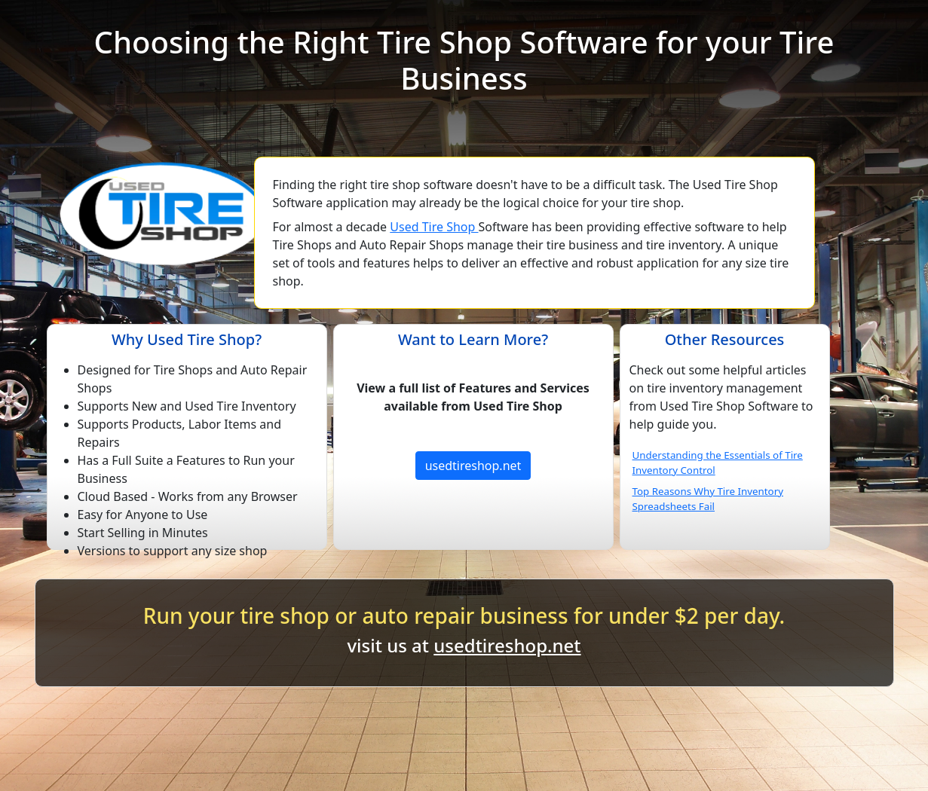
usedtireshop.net (473, 465)
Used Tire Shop (434, 226)
